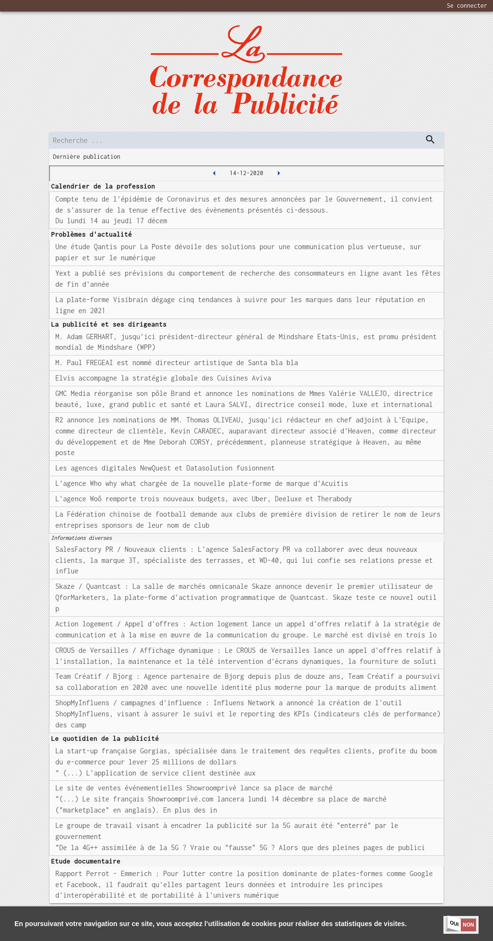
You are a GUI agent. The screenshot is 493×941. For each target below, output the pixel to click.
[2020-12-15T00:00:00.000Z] (278, 173)
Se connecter (467, 5)
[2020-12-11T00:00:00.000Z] (214, 173)
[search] (246, 140)
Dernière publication (86, 156)
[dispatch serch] (430, 139)
